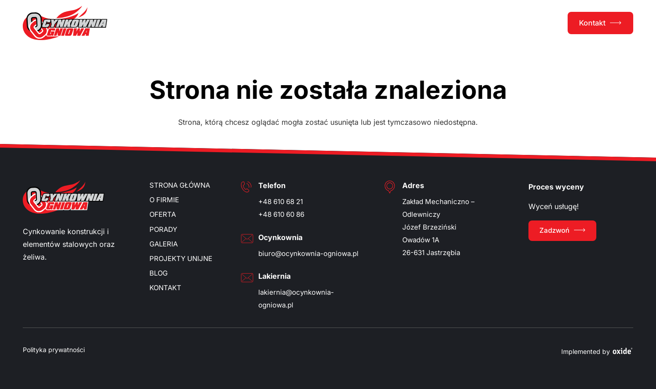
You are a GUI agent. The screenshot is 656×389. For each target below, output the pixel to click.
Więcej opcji (254, 255)
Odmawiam (404, 255)
